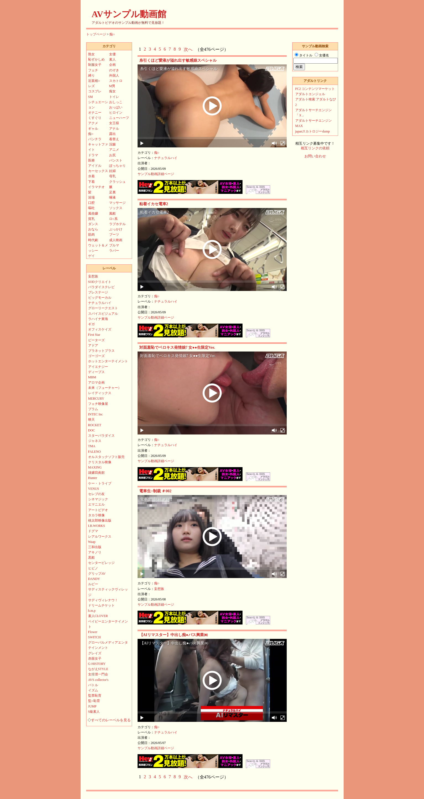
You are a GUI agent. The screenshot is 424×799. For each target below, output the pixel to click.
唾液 (112, 197)
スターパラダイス (101, 436)
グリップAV (97, 574)
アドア (93, 345)
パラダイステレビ (101, 287)
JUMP (92, 706)
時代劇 (93, 240)
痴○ (112, 34)
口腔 (91, 203)
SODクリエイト (99, 282)
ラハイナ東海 (98, 319)
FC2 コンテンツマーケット (315, 89)
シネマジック (98, 499)
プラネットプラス (101, 351)
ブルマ (114, 245)
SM (90, 97)
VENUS (93, 489)
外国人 (114, 75)
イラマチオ (96, 187)
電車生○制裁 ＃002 (155, 491)
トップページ (96, 34)
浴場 (91, 197)
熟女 (91, 54)
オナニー (94, 112)
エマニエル (96, 504)
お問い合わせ (315, 156)
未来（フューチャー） (104, 388)
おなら (93, 229)
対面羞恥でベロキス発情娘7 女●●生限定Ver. (177, 347)
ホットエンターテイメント (108, 361)
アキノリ (94, 552)
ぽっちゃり (117, 166)
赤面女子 (94, 658)
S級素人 (94, 712)
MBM (92, 377)
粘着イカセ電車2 (153, 204)
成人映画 (115, 240)
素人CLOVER (98, 616)
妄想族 (159, 589)
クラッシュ (117, 182)
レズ (91, 86)
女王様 (114, 123)
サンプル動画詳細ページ (156, 174)
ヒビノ (93, 568)
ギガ (91, 324)
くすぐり (94, 118)
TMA (92, 446)
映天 (91, 419)
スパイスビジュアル (103, 314)
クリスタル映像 (99, 462)
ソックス (115, 208)
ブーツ (114, 234)
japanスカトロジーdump (312, 131)
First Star (94, 335)
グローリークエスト (103, 308)
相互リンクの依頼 (315, 148)
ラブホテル (117, 224)
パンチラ (94, 139)
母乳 (112, 176)
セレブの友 (96, 494)
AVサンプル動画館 (129, 14)
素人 (112, 59)
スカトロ (115, 81)
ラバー (114, 251)
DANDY (94, 579)
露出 (112, 134)
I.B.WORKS (96, 526)
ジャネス (94, 441)
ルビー (93, 584)
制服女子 (94, 65)
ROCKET (94, 425)
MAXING (95, 467)
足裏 (112, 192)
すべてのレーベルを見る (111, 720)
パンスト (115, 160)
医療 (91, 160)
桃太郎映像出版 (99, 520)
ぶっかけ (115, 229)
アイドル (94, 166)
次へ (188, 49)
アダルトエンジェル (310, 94)
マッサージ (117, 203)
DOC (91, 430)
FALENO (94, 452)
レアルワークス (99, 536)
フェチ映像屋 (98, 404)
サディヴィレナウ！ (103, 600)
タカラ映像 (96, 515)
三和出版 (94, 547)
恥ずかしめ (96, 59)
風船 (112, 213)
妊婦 (112, 171)
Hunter (92, 478)
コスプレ (94, 91)
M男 (112, 86)
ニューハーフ (119, 118)
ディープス (96, 372)
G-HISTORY (97, 664)
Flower (93, 632)
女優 (112, 54)
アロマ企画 (96, 382)
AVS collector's (98, 680)
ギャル (93, 129)
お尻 (112, 155)
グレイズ (94, 653)
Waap (92, 542)
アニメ (114, 150)
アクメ (93, 123)
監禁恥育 (94, 696)
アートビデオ (98, 510)
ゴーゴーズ (96, 356)
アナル (114, 129)
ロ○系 (113, 219)
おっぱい (115, 107)
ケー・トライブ (99, 483)
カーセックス (98, 171)
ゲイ (91, 256)
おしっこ (115, 102)
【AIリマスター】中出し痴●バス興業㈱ (173, 635)
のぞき (114, 70)
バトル (93, 685)
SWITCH (94, 637)
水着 (91, 176)
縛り (91, 75)
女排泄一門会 (98, 674)
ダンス (93, 224)
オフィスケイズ (99, 329)
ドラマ (93, 155)
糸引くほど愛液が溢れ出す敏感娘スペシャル (178, 60)
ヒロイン (115, 112)
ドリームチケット (101, 605)
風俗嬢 (93, 213)
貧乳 (91, 219)
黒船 (91, 557)
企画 (112, 65)
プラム (93, 409)
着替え (114, 139)
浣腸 (112, 144)
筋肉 (91, 234)
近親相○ (94, 81)
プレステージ (98, 292)
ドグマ (93, 531)
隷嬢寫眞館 (96, 473)
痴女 (112, 91)
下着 (91, 182)
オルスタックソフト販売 (106, 457)
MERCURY (96, 398)
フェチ (93, 70)
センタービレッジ (101, 563)
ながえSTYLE (98, 669)
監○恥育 (94, 701)
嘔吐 (91, 208)
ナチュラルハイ (165, 158)
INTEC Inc (95, 414)
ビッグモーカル (99, 298)
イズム (93, 690)
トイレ (114, 97)
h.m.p (92, 611)
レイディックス (99, 393)
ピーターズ (96, 340)
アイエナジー (98, 367)
